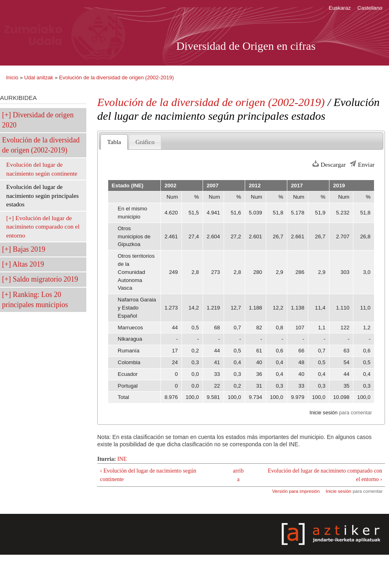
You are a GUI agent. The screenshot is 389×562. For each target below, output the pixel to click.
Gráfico (144, 141)
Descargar (333, 164)
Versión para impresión (296, 491)
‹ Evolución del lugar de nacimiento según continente (148, 475)
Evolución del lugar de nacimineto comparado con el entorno (42, 226)
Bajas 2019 (29, 249)
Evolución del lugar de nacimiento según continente (41, 169)
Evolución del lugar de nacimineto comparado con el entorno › (325, 475)
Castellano (369, 8)
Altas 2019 (28, 264)
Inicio (12, 77)
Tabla (114, 141)
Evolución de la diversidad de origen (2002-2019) (116, 77)
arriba (238, 475)
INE (121, 459)
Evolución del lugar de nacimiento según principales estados (42, 195)
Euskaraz (340, 8)
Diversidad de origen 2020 (38, 120)
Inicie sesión (324, 413)
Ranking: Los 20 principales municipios (35, 300)
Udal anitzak (38, 77)
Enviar (366, 164)
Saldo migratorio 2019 (45, 279)
